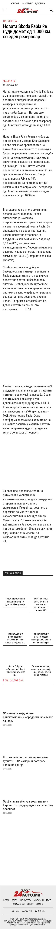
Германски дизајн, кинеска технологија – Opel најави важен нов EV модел (41, 670)
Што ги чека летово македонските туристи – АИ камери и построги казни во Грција (25, 761)
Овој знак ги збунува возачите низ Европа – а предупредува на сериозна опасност (28, 805)
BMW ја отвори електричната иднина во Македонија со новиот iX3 (41, 604)
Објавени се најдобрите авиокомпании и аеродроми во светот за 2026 (28, 717)
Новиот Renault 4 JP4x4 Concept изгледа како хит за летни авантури (41, 638)
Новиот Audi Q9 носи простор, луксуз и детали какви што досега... (15, 638)
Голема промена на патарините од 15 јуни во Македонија (15, 601)
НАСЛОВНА (10, 21)
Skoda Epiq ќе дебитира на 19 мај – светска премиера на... (15, 670)
